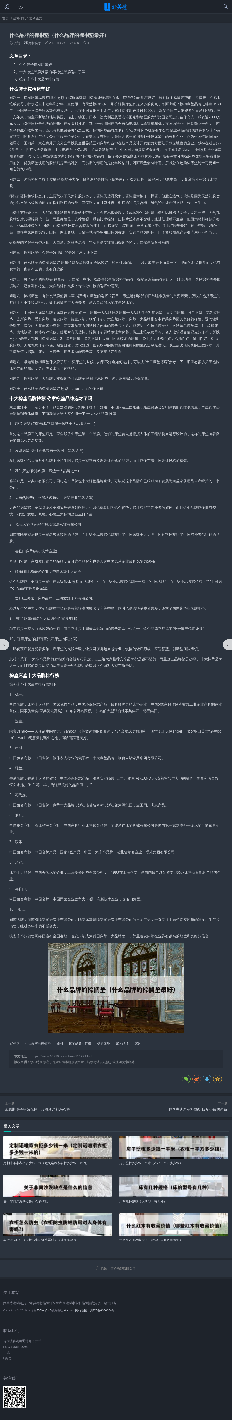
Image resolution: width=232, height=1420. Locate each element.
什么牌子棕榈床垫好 (35, 64)
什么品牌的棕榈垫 (38, 1043)
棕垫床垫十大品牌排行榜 (39, 78)
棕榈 (59, 1043)
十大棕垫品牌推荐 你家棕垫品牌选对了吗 (52, 71)
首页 (5, 18)
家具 (138, 1043)
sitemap (69, 1310)
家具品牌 (122, 1043)
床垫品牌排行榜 (80, 1043)
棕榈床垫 (103, 1043)
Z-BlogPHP (44, 1310)
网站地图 (81, 1310)
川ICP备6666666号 (102, 1310)
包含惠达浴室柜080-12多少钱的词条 (198, 1109)
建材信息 (19, 18)
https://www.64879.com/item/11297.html (61, 1056)
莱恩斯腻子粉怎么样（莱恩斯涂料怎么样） (39, 1109)
